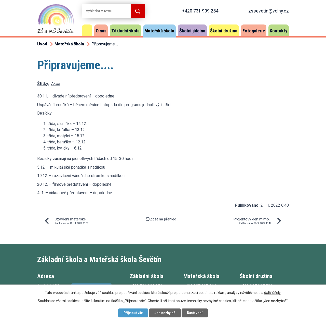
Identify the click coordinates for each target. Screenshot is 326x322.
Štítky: (43, 83)
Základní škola (125, 30)
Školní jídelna (192, 30)
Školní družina (223, 30)
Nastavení (194, 313)
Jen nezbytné (164, 313)
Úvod (87, 30)
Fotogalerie (253, 30)
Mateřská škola (159, 30)
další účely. (272, 293)
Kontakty (278, 30)
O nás (101, 30)
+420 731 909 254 (200, 11)
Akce (55, 83)
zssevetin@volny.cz (268, 11)
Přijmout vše (133, 313)
